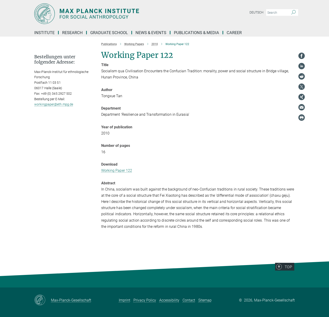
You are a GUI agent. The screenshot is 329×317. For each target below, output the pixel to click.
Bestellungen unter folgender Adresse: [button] (54, 59)
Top (290, 274)
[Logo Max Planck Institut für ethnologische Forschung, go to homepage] (120, 13)
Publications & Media (196, 32)
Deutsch (256, 12)
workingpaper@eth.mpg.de (53, 104)
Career (234, 32)
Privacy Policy (144, 300)
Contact (189, 300)
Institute (44, 32)
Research (72, 32)
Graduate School (109, 32)
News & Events (150, 32)
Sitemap (205, 300)
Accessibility (169, 300)
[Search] (293, 12)
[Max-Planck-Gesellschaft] (42, 300)
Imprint (124, 300)
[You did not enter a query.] (277, 13)
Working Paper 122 (116, 170)
